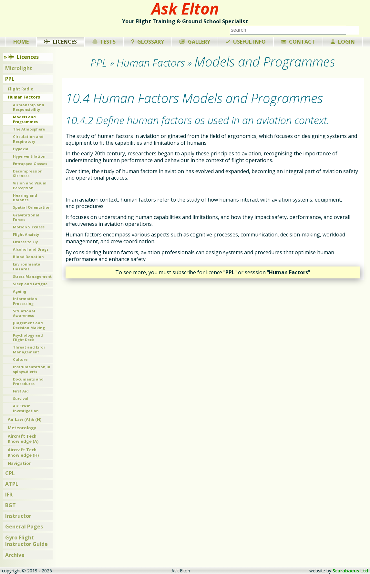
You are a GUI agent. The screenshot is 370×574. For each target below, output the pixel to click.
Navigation (20, 463)
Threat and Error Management (29, 349)
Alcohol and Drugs (30, 249)
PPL (10, 78)
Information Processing (25, 301)
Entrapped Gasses (30, 163)
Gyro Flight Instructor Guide (26, 541)
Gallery (195, 41)
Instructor (18, 515)
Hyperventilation (29, 156)
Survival (20, 398)
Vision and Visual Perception (29, 185)
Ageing (19, 291)
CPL (10, 473)
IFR (9, 494)
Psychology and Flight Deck (28, 337)
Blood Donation (28, 256)
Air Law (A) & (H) (24, 419)
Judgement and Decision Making (29, 325)
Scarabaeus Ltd (350, 571)
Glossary (147, 41)
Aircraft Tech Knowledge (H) (23, 452)
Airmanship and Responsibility (28, 107)
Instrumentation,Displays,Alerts (31, 369)
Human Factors (24, 97)
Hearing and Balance (25, 198)
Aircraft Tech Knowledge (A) (23, 438)
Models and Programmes (25, 119)
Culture (20, 359)
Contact (298, 41)
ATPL (11, 483)
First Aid (21, 391)
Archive (15, 554)
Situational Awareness (24, 313)
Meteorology (22, 428)
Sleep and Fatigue (30, 283)
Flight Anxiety (26, 234)
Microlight (18, 68)
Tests (104, 41)
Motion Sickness (29, 226)
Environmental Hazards (27, 266)
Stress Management (32, 276)
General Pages (24, 526)
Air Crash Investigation (26, 408)
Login (343, 41)
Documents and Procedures (28, 381)
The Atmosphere (29, 129)
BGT (10, 505)
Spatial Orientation (32, 207)
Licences (60, 41)
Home (21, 41)
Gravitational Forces (26, 217)
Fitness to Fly (25, 241)
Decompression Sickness (28, 173)
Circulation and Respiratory (28, 139)
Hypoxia (20, 148)
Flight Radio (21, 89)
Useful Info (246, 41)
